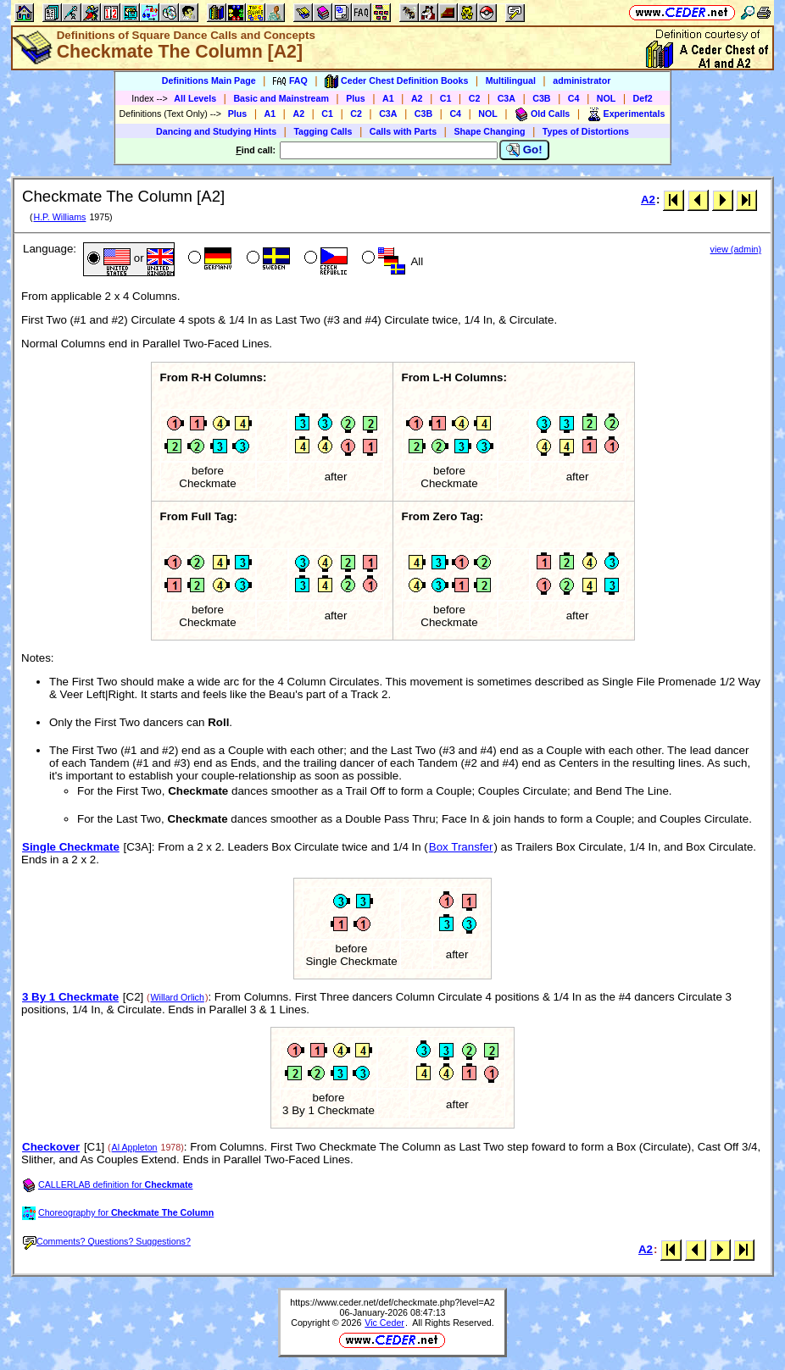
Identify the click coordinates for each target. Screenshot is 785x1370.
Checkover (51, 1146)
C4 (574, 98)
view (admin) (735, 249)
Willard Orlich (177, 997)
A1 (388, 98)
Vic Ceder (384, 1322)
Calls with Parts (403, 131)
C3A (506, 98)
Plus (355, 98)
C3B (541, 98)
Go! (524, 150)
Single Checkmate (71, 846)
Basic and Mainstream (281, 98)
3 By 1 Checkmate (70, 996)
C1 (446, 98)
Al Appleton (135, 1147)
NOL (606, 98)
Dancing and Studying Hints (216, 131)
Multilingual (511, 80)
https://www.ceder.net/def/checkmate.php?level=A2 (392, 1302)
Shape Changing (489, 131)
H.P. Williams (59, 217)
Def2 (643, 98)
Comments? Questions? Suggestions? (107, 1241)
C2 (475, 98)
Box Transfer (461, 846)
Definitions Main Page (209, 80)
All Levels (195, 98)
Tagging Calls (322, 131)
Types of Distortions (586, 131)
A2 (417, 98)
